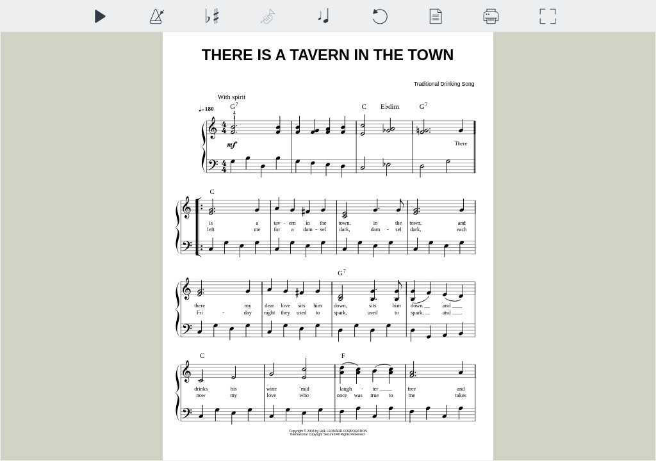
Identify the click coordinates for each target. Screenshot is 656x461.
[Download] (491, 16)
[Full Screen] (547, 16)
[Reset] (379, 16)
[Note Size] (323, 16)
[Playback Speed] (156, 16)
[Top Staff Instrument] (267, 16)
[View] (435, 16)
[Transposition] (212, 16)
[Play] (99, 16)
